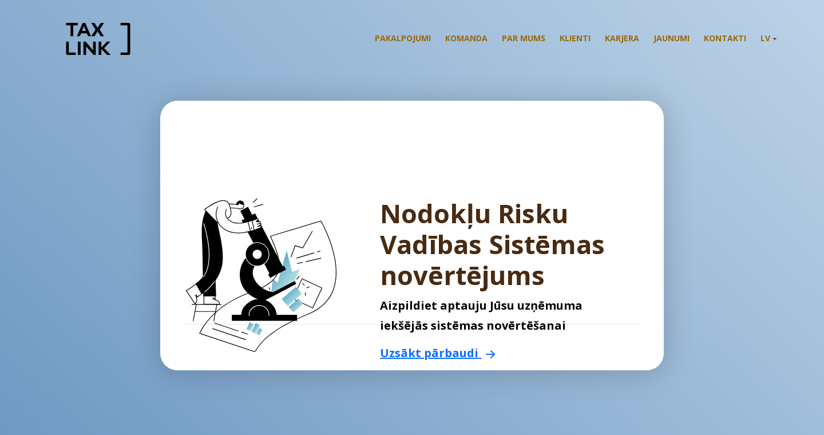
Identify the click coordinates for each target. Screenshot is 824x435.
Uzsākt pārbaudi (440, 353)
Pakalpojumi (403, 38)
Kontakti (725, 38)
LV (768, 38)
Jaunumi (671, 38)
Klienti (575, 38)
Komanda (466, 38)
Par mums (523, 38)
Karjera (622, 38)
